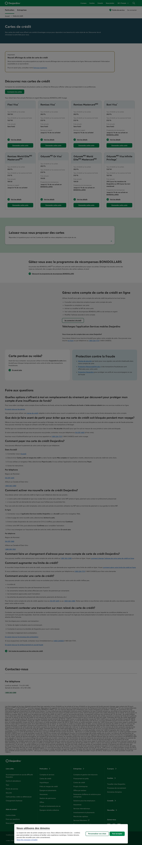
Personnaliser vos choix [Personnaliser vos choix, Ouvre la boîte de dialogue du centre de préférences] (97, 834)
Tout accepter (117, 834)
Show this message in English (27, 840)
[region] (71, 833)
